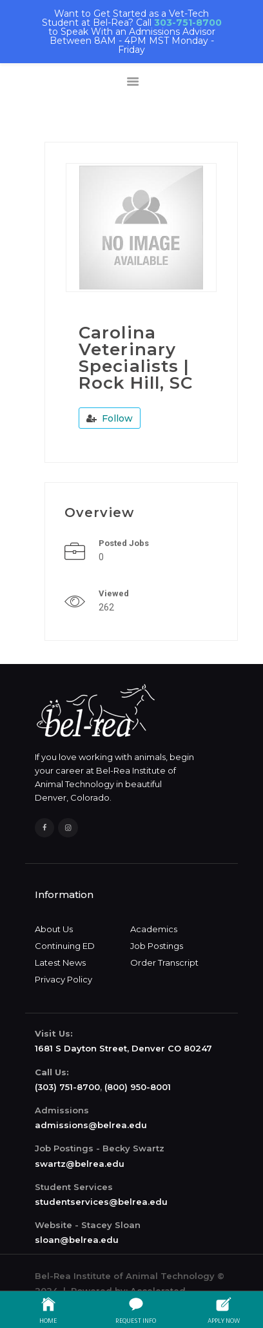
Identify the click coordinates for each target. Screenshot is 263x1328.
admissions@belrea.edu (91, 1125)
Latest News (60, 962)
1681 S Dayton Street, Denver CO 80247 (123, 1048)
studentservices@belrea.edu (101, 1201)
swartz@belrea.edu (79, 1163)
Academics (153, 929)
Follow (109, 418)
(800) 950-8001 (137, 1087)
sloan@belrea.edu (77, 1240)
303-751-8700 (188, 22)
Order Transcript (164, 962)
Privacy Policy (63, 979)
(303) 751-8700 (67, 1087)
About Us (54, 929)
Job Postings (156, 946)
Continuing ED (65, 946)
